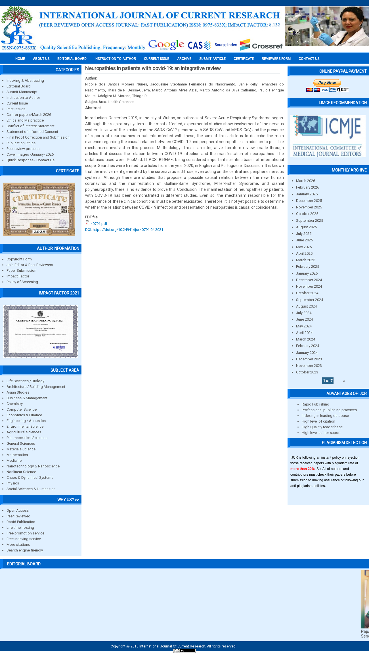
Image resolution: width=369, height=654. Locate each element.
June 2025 (304, 240)
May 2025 (304, 247)
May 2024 (304, 326)
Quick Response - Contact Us (30, 160)
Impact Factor (18, 276)
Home (20, 59)
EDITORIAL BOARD (72, 59)
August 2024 (306, 306)
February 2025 (307, 266)
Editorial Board (19, 86)
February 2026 (307, 187)
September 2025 (309, 220)
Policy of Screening (22, 282)
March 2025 (305, 260)
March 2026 (305, 181)
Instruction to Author (23, 97)
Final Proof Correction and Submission (38, 137)
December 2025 (309, 201)
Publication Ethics (21, 143)
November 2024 (309, 286)
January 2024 (307, 352)
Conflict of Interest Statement (30, 126)
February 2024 (307, 346)
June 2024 (304, 319)
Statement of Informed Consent (32, 131)
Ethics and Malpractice (25, 120)
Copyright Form (19, 259)
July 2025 (303, 233)
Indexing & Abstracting (25, 80)
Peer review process (23, 149)
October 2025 (307, 214)
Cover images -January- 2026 (30, 154)
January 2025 (307, 273)
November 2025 (309, 207)
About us (41, 59)
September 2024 (309, 300)
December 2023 (309, 359)
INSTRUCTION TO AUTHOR (115, 59)
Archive (184, 59)
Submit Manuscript (22, 92)
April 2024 (304, 333)
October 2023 (307, 372)
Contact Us (309, 59)
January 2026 (307, 194)
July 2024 (303, 313)
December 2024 (309, 280)
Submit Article (212, 59)
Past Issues (16, 109)
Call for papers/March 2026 (29, 114)
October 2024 (307, 293)
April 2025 (304, 253)
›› (344, 381)
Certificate (244, 59)
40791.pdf (99, 224)
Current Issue (156, 59)
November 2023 (309, 365)
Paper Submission (21, 270)
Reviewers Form (276, 59)
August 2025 (306, 227)
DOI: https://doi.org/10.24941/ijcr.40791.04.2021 (124, 229)
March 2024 (305, 339)
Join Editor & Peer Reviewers (30, 265)
